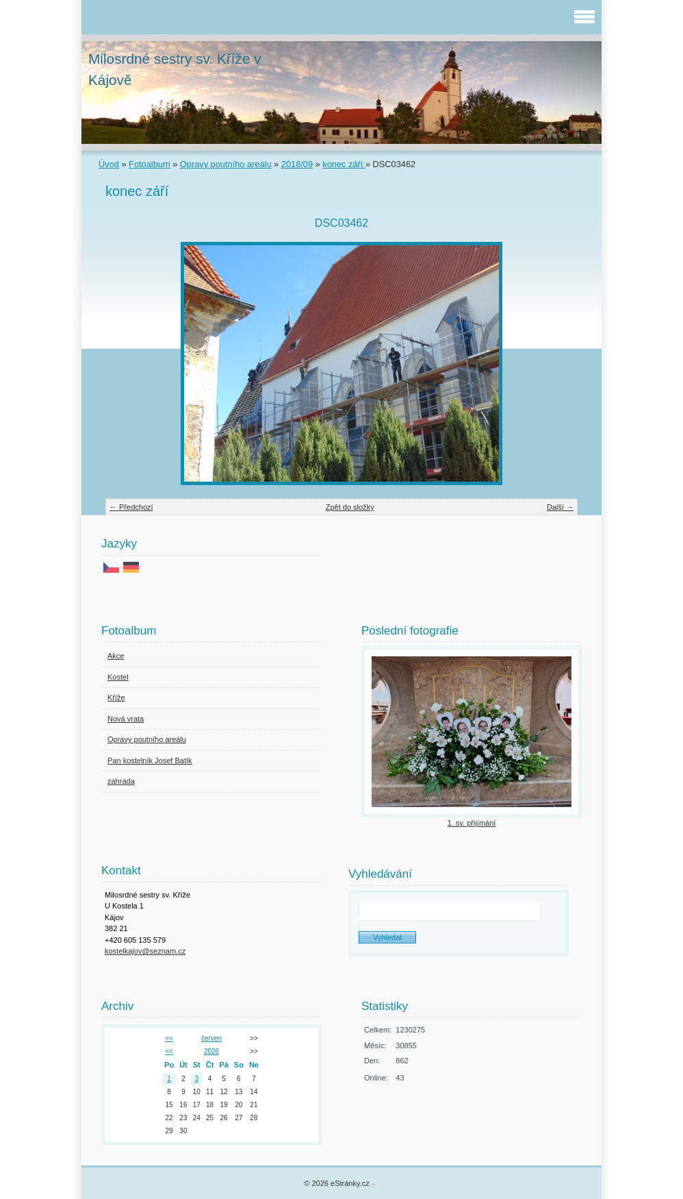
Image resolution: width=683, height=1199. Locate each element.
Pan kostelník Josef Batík (149, 760)
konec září (343, 164)
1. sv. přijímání (472, 823)
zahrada (121, 781)
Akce (115, 656)
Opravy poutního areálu (226, 164)
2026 (211, 1051)
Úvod (109, 164)
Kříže (116, 697)
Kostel (118, 677)
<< (169, 1038)
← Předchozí (131, 507)
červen (211, 1038)
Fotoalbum (149, 164)
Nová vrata (125, 719)
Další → (560, 507)
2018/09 (297, 164)
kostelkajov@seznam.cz (145, 951)
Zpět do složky (350, 507)
